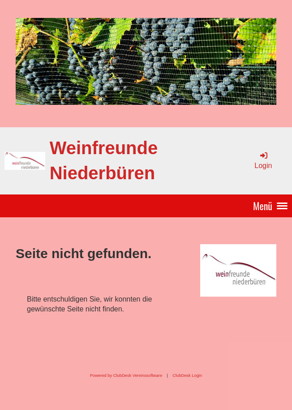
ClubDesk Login (187, 375)
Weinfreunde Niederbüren (104, 160)
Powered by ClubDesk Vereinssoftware (126, 375)
